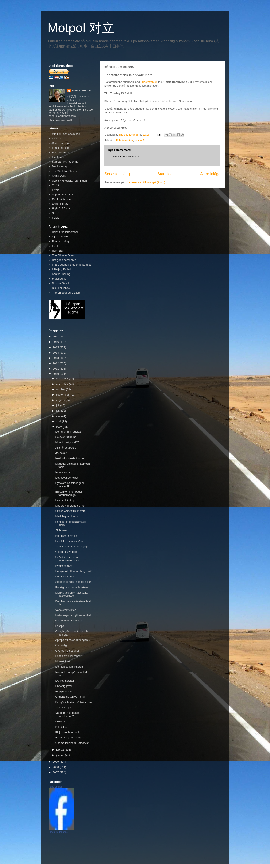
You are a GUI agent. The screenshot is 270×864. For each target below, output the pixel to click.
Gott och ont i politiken (68, 620)
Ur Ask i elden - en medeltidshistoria (67, 559)
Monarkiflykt (62, 661)
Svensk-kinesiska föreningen (69, 180)
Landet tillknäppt (65, 500)
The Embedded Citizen (66, 292)
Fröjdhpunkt (59, 278)
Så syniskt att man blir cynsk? (73, 571)
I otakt (55, 246)
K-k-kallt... (61, 726)
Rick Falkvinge (61, 287)
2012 (56, 363)
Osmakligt (61, 645)
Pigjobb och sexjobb (67, 732)
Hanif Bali (58, 250)
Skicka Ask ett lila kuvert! (70, 511)
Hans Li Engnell (82, 90)
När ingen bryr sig (66, 535)
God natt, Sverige (66, 551)
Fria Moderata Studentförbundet (71, 264)
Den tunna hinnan (66, 576)
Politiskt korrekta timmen (70, 458)
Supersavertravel (62, 194)
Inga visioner (63, 472)
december (62, 378)
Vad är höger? (63, 707)
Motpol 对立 (80, 28)
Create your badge (58, 832)
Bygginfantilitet (64, 691)
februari (61, 749)
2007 (56, 772)
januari (60, 755)
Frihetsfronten (148, 81)
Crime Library (60, 203)
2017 (56, 336)
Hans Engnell (55, 786)
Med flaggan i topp (66, 516)
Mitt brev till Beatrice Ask (70, 505)
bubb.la (56, 138)
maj (58, 416)
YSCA (55, 185)
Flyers (55, 189)
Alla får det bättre (65, 447)
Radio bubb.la (60, 143)
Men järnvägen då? (67, 442)
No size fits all (60, 283)
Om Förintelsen (61, 199)
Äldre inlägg (210, 174)
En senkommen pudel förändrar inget (68, 493)
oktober (61, 389)
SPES (55, 213)
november (62, 384)
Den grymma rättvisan (68, 431)
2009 (56, 761)
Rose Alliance (60, 152)
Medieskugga (60, 166)
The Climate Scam (63, 255)
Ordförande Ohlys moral (70, 696)
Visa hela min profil (60, 120)
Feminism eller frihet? (68, 656)
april (59, 421)
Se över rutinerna (65, 436)
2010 (56, 373)
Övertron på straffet (67, 650)
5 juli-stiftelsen (60, 236)
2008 (56, 767)
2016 (56, 341)
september (63, 394)
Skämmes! (61, 530)
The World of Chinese (65, 171)
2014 (56, 352)
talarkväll (139, 140)
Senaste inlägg (117, 174)
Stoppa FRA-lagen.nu (65, 161)
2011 (56, 368)
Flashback (58, 157)
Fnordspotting (60, 241)
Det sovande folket (66, 477)
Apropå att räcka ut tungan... (72, 640)
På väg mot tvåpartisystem (71, 587)
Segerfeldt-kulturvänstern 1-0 (73, 581)
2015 (56, 347)
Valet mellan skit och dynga (71, 546)
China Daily (59, 175)
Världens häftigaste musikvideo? (67, 714)
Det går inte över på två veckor (74, 702)
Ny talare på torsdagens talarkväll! (69, 484)
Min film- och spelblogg (66, 133)
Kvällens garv (63, 565)
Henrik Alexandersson (65, 231)
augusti (61, 400)
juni (58, 410)
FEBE (55, 217)
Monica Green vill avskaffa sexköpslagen (71, 594)
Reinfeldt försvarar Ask (69, 541)
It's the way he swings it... (70, 737)
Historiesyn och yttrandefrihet (73, 615)
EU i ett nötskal (64, 680)
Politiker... (61, 721)
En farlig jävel (63, 686)
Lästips (59, 626)
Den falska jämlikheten (69, 666)
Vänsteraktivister (65, 609)
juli (58, 405)
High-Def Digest (61, 208)
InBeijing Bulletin (62, 269)
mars (59, 427)
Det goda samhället (64, 260)
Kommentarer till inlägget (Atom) (145, 182)
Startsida (165, 174)
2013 (56, 357)
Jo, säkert (61, 453)
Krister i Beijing (61, 274)
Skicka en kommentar (126, 156)
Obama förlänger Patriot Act (72, 742)
